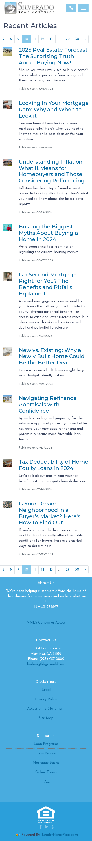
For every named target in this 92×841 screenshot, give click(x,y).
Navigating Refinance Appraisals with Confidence (48, 404)
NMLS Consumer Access (46, 622)
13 (51, 39)
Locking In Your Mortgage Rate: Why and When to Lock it (54, 109)
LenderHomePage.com (60, 835)
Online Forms (46, 772)
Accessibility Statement (46, 708)
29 (68, 39)
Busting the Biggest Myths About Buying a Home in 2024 (48, 232)
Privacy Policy (46, 699)
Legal (46, 690)
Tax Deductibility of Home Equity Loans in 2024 (53, 465)
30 (77, 39)
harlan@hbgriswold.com (46, 664)
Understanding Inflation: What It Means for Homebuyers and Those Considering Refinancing (52, 171)
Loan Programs (46, 744)
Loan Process (46, 753)
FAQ (46, 781)
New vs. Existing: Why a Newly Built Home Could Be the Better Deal (52, 356)
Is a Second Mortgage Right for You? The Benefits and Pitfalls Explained (48, 284)
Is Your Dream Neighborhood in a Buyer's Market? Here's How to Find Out (49, 513)
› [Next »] (85, 39)
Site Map (46, 718)
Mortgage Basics (46, 763)
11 (35, 39)
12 (42, 39)
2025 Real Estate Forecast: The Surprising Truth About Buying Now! (53, 56)
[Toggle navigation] (83, 8)
